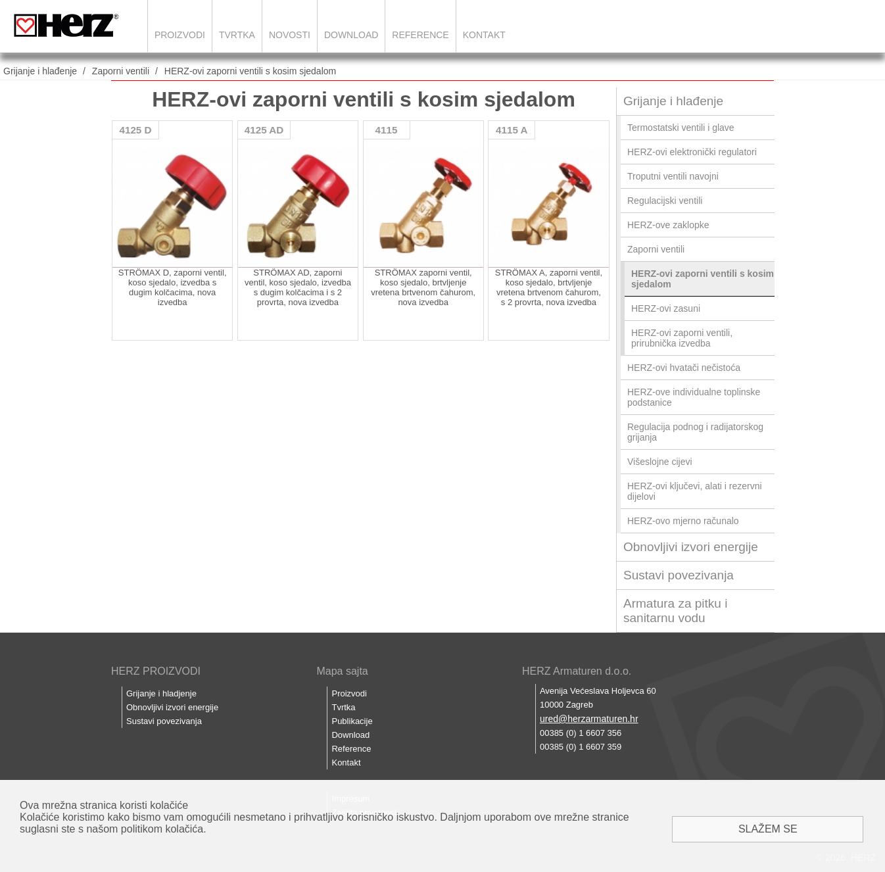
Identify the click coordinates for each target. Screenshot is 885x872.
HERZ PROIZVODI (156, 671)
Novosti (289, 35)
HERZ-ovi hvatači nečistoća (683, 367)
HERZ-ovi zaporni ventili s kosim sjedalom (250, 71)
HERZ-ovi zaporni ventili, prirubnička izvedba (681, 338)
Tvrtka (237, 35)
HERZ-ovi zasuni (665, 308)
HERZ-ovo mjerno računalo (683, 521)
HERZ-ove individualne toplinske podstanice (693, 397)
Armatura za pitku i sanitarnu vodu (675, 610)
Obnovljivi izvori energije (690, 547)
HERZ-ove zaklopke (668, 225)
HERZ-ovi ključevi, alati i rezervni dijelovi (694, 491)
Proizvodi (180, 35)
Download (351, 35)
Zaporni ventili (120, 71)
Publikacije (351, 721)
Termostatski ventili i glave (680, 127)
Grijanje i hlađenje (40, 71)
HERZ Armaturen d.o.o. (576, 671)
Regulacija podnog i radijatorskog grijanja (695, 432)
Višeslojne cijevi (659, 461)
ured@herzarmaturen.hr (589, 719)
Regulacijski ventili (664, 200)
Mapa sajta (342, 671)
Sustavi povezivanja (678, 575)
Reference (420, 35)
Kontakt (484, 35)
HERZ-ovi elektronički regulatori (692, 152)
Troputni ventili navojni (673, 176)
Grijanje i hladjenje (161, 693)
